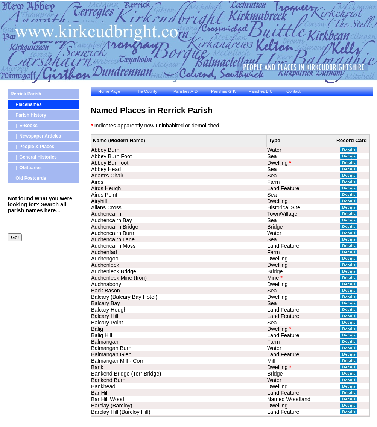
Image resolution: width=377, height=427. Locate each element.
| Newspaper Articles (36, 136)
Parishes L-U (261, 91)
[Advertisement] (42, 287)
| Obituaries (26, 167)
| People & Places (32, 146)
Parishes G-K (223, 91)
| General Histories (34, 157)
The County (146, 91)
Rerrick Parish (26, 94)
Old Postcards (28, 178)
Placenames (26, 104)
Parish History (28, 115)
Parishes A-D (185, 91)
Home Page (109, 91)
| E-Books (24, 125)
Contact (293, 91)
